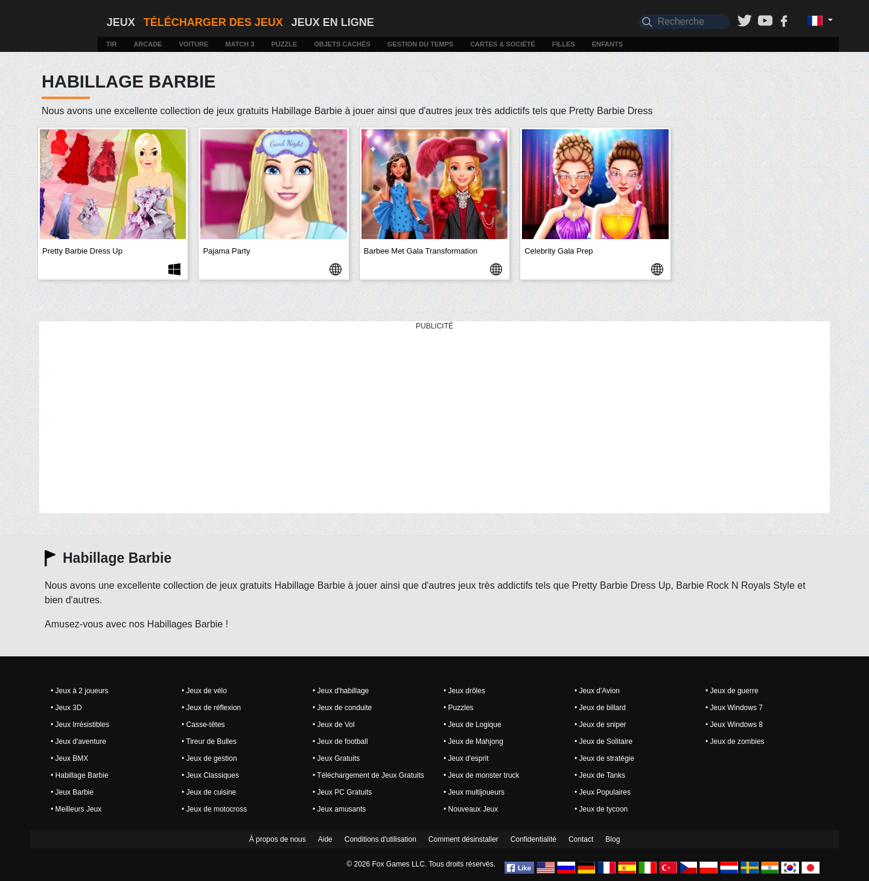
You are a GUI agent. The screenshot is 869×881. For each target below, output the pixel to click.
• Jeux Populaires (603, 792)
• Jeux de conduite (342, 707)
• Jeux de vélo (204, 691)
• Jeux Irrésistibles (80, 724)
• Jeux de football (340, 741)
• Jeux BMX (69, 758)
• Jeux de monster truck (482, 775)
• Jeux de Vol (334, 724)
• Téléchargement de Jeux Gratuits (368, 775)
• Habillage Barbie (80, 775)
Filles (563, 44)
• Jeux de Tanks (600, 775)
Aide (325, 839)
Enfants (607, 44)
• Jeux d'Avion (597, 691)
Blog (612, 839)
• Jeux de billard (600, 707)
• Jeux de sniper (600, 724)
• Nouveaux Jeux (471, 809)
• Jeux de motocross (214, 809)
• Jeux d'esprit (466, 758)
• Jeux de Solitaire (603, 741)
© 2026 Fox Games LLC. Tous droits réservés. (420, 864)
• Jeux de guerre (732, 691)
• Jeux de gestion (209, 758)
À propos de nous (277, 839)
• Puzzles (459, 707)
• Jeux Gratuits (336, 758)
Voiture (193, 44)
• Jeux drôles (464, 691)
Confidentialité (533, 839)
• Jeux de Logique (472, 724)
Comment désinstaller (463, 839)
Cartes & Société (502, 44)
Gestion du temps (420, 44)
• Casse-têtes (203, 724)
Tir (111, 44)
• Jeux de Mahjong (473, 741)
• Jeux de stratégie (604, 758)
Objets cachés (342, 44)
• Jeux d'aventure (78, 741)
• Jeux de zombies (735, 741)
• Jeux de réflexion (211, 707)
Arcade (147, 44)
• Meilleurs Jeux (76, 809)
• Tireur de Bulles (209, 741)
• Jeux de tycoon (601, 809)
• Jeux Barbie (72, 792)
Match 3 (239, 44)
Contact (580, 839)
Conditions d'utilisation (380, 839)
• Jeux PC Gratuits (342, 792)
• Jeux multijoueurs (474, 792)
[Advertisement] (434, 417)
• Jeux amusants (339, 809)
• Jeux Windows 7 (734, 707)
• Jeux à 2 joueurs (80, 691)
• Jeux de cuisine (209, 792)
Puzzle (284, 44)
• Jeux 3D (66, 707)
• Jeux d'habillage (341, 691)
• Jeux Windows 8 (734, 724)
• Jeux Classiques (210, 775)
